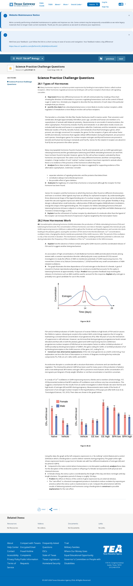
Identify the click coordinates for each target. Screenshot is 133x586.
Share (55, 509)
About (10, 543)
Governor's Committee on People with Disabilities (82, 561)
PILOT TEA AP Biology (27, 58)
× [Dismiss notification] (129, 15)
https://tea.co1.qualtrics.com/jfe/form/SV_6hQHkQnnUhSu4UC (33, 46)
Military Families (72, 547)
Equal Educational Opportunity (78, 555)
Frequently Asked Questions (50, 545)
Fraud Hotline (26, 551)
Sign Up (105, 7)
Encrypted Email (27, 547)
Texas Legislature (50, 559)
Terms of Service (11, 565)
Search (94, 4)
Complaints (25, 555)
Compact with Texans (30, 543)
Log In (104, 2)
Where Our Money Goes (75, 551)
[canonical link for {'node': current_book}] (101, 59)
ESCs (44, 551)
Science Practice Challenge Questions (19, 83)
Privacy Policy (13, 559)
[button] (122, 4)
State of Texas (49, 555)
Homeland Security (51, 563)
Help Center (13, 547)
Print (44, 509)
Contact (11, 551)
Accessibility (13, 555)
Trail (66, 543)
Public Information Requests (29, 561)
